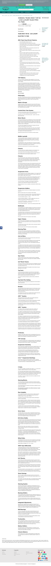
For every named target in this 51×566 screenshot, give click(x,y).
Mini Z (22, 12)
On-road (3, 12)
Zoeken (34, 9)
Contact (19, 7)
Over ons (23, 7)
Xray (8, 15)
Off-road (9, 12)
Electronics (27, 12)
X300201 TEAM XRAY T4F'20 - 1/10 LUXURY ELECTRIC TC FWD (22, 15)
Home (16, 7)
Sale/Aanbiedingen (32, 7)
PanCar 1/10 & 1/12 (16, 12)
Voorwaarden (27, 7)
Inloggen (43, 7)
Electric (11, 15)
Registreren (47, 7)
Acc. (26, 554)
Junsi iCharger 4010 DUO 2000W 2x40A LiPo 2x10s (45, 44)
